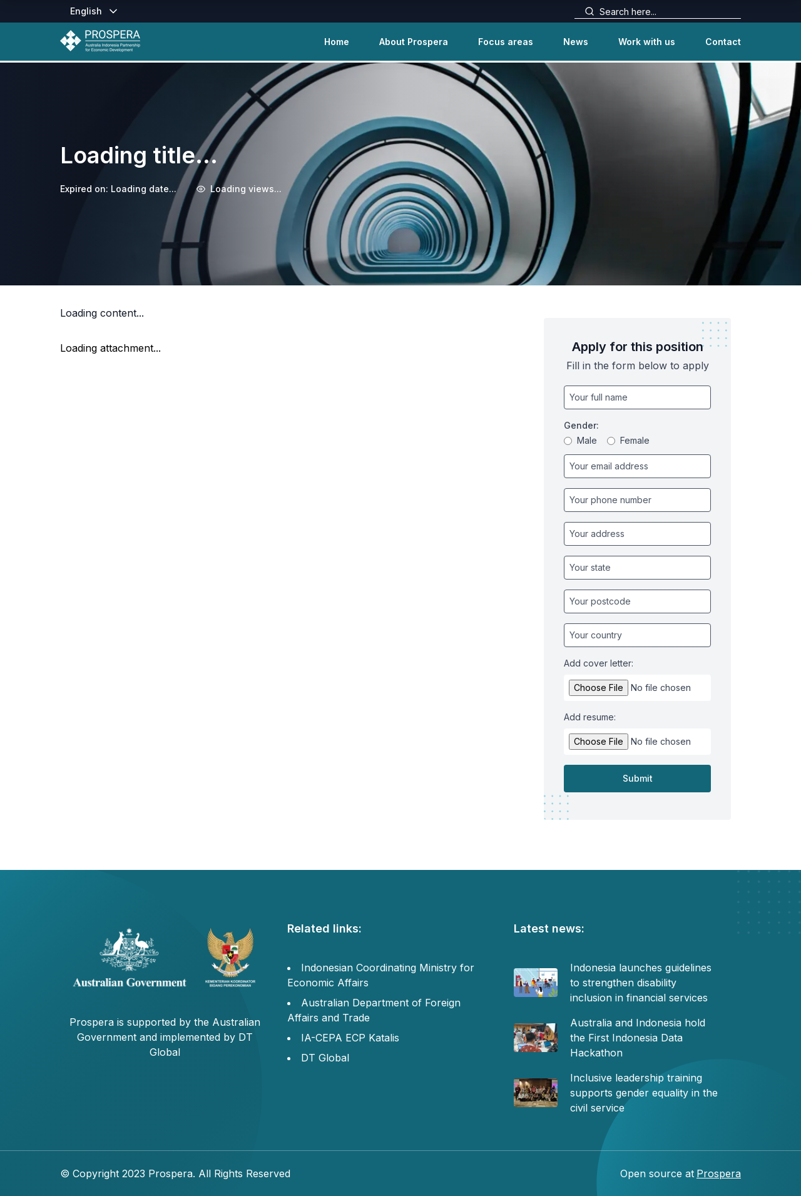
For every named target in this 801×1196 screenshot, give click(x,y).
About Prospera (413, 41)
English (95, 11)
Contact (723, 41)
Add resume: (590, 717)
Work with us (646, 41)
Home (336, 41)
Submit (638, 778)
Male (580, 440)
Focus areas (505, 41)
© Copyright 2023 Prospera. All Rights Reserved (175, 1173)
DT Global (325, 1057)
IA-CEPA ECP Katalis (350, 1037)
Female (628, 440)
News (575, 41)
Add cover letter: (598, 663)
